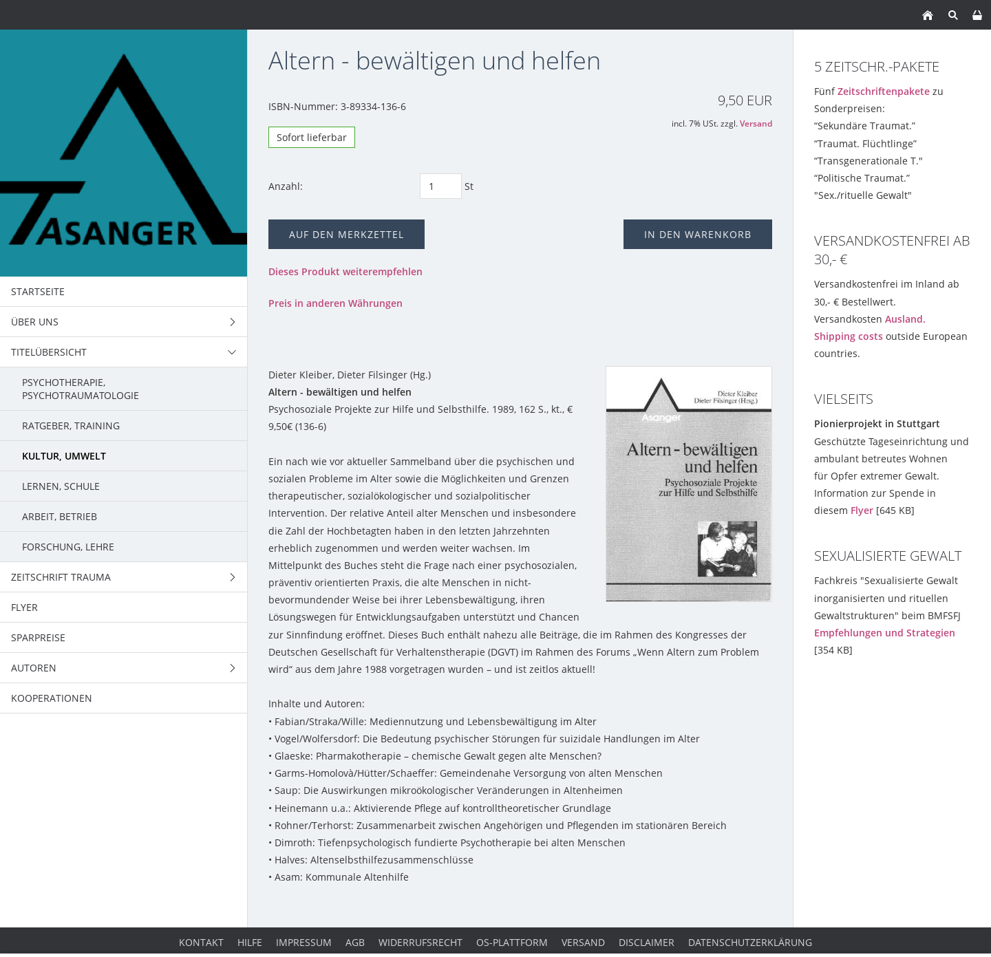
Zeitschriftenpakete (884, 91)
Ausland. (905, 318)
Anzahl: (285, 186)
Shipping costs (848, 336)
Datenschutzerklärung (750, 942)
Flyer (862, 510)
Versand (756, 123)
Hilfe (249, 942)
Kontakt (201, 942)
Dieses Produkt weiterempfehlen (345, 271)
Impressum (304, 942)
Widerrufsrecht (420, 942)
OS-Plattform (512, 942)
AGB (355, 942)
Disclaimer (646, 942)
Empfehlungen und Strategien (884, 632)
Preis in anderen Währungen (335, 303)
